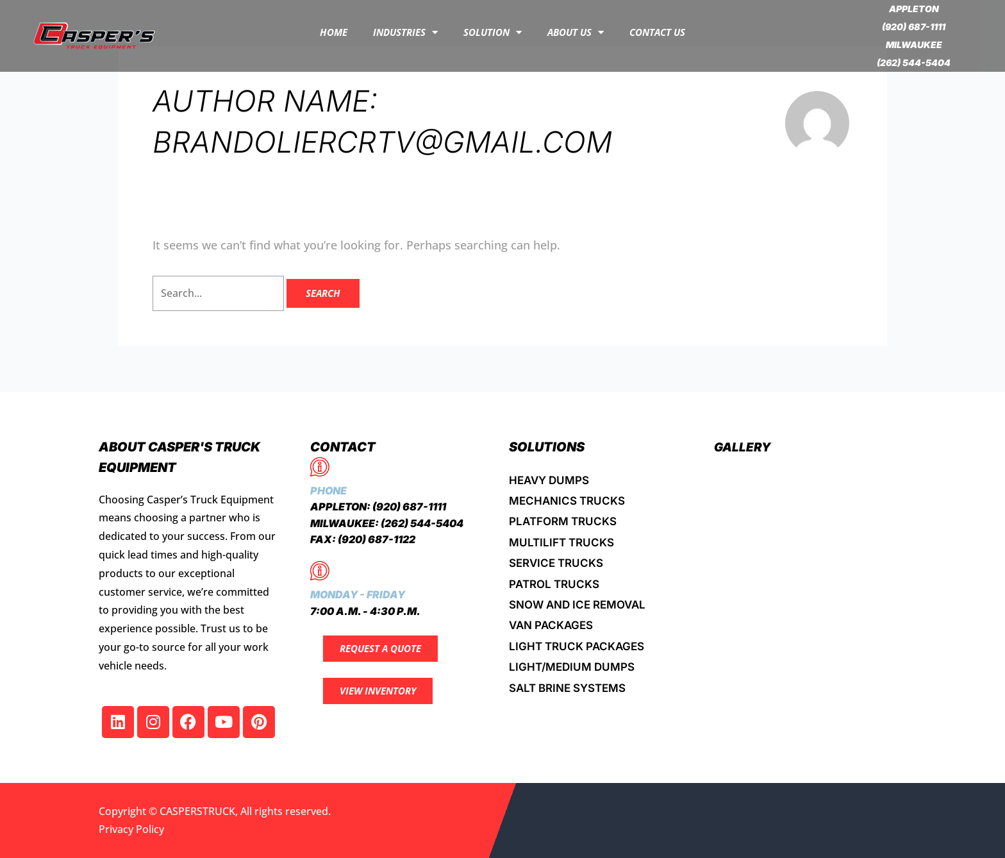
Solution (492, 32)
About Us (575, 32)
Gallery (743, 447)
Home (333, 32)
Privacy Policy (131, 829)
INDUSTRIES (405, 32)
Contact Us (657, 32)
